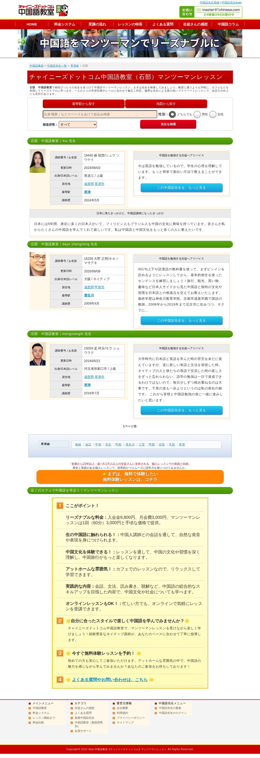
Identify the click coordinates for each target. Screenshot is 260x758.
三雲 (142, 444)
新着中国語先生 (84, 717)
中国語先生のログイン (173, 713)
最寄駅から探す (83, 104)
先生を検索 (168, 124)
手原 (172, 444)
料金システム (64, 24)
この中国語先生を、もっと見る (181, 187)
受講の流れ (97, 24)
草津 (87, 192)
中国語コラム (228, 24)
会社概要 (122, 708)
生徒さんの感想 (195, 24)
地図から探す (166, 104)
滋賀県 (89, 184)
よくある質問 (162, 24)
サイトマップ (125, 722)
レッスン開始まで (44, 717)
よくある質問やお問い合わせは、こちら (110, 679)
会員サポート (83, 731)
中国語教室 (37, 65)
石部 (162, 444)
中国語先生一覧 (57, 65)
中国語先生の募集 (170, 708)
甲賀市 (99, 287)
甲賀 (98, 444)
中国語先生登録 (209, 2)
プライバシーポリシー (131, 717)
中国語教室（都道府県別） (89, 724)
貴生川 (89, 295)
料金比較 (38, 722)
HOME (32, 24)
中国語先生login (232, 2)
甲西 (152, 444)
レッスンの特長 (130, 24)
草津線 (75, 65)
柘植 (78, 444)
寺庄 (108, 444)
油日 (88, 444)
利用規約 (122, 713)
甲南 (118, 444)
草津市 (99, 184)
